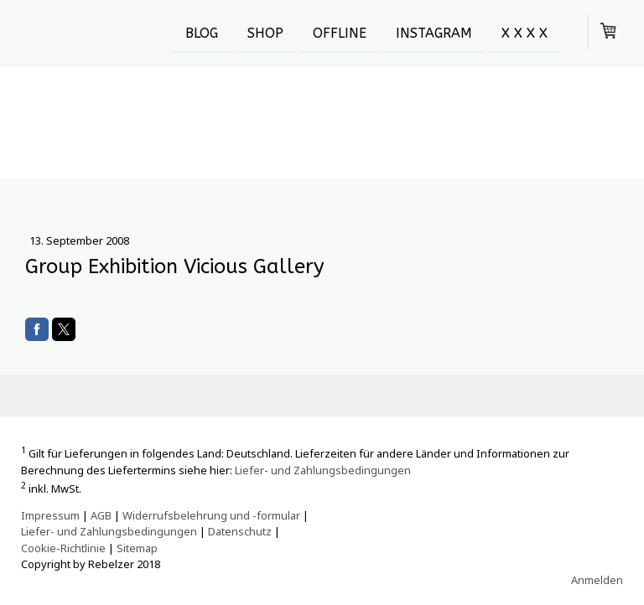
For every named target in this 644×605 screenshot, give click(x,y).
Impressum (50, 515)
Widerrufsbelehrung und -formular (211, 515)
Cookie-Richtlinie (63, 548)
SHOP (265, 32)
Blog (201, 32)
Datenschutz (240, 531)
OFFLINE (339, 32)
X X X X (524, 32)
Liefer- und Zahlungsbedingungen (323, 470)
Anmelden (597, 579)
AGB (101, 515)
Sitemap (137, 548)
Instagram (434, 32)
